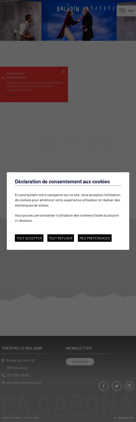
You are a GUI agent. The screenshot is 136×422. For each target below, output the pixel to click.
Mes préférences (94, 238)
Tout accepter (29, 238)
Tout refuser (60, 238)
